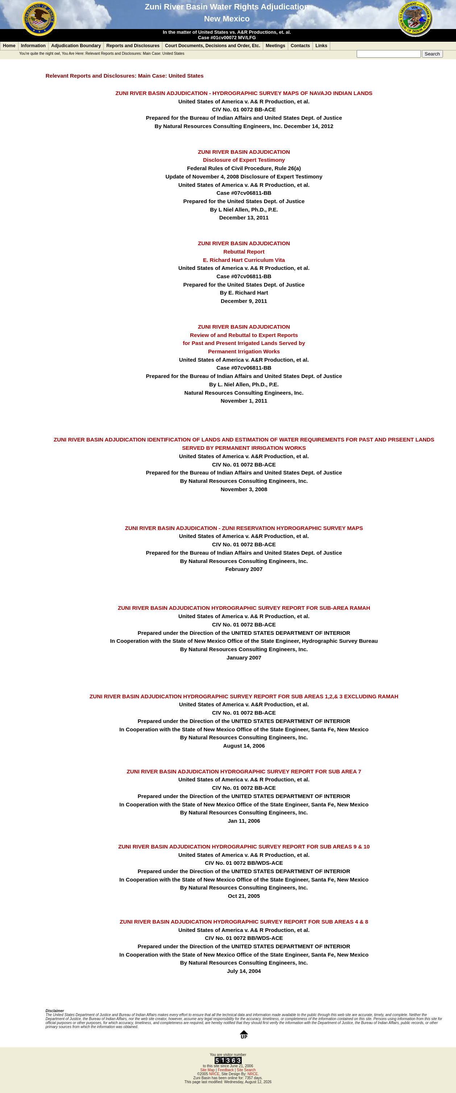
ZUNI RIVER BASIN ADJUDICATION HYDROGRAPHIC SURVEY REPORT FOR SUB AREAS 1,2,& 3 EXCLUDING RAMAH (244, 696)
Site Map (207, 1070)
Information (33, 45)
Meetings (275, 45)
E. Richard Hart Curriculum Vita (244, 260)
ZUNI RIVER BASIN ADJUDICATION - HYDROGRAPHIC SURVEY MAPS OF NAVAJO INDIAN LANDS (244, 93)
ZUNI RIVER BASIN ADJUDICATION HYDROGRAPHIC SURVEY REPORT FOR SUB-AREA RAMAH (244, 608)
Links (321, 45)
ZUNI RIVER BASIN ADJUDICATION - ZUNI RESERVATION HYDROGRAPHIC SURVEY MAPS (244, 528)
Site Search (246, 1070)
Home (9, 45)
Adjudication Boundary (76, 45)
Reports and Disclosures (132, 45)
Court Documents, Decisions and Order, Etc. (212, 45)
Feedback (226, 1070)
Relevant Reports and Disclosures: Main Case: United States (135, 54)
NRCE (214, 1074)
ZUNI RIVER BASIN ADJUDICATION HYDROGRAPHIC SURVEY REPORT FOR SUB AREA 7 (244, 771)
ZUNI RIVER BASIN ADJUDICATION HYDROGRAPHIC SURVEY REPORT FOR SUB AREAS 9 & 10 (244, 846)
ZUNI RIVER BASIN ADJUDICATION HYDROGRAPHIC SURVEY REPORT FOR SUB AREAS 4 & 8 (244, 922)
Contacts (300, 45)
